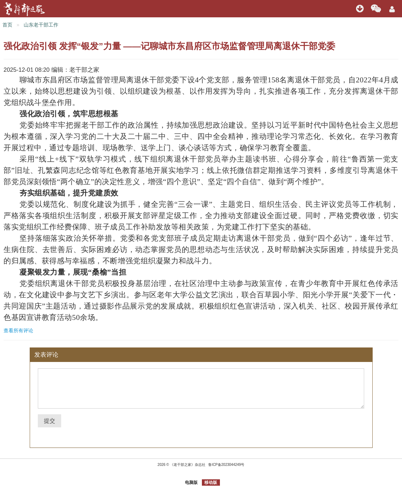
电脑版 (191, 482)
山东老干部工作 (41, 25)
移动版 (210, 482)
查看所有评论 (18, 330)
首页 (7, 25)
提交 (49, 421)
